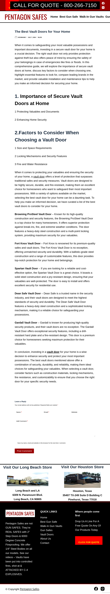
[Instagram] (103, 7)
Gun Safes (46, 530)
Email (46, 412)
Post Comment (24, 451)
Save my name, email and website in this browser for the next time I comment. (41, 443)
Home (54, 16)
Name (19, 412)
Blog (40, 37)
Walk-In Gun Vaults (91, 16)
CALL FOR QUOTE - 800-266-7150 (55, 5)
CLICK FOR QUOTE (88, 542)
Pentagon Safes (29, 589)
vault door (39, 176)
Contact (44, 542)
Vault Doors (47, 534)
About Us (45, 538)
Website (74, 412)
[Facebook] (103, 3)
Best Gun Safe (69, 16)
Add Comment (22, 421)
